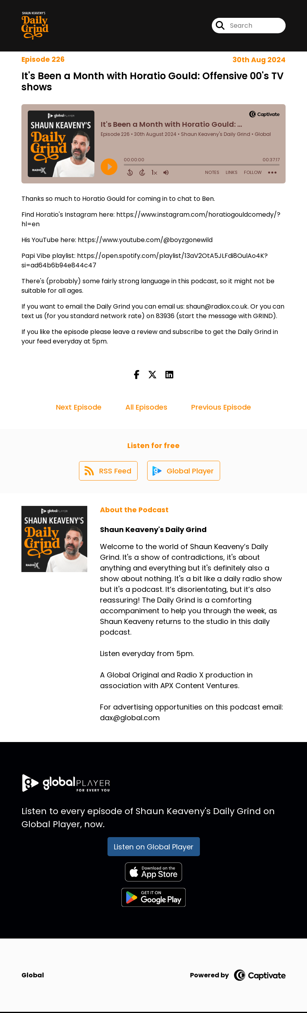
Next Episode (79, 407)
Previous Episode (221, 407)
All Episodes (146, 407)
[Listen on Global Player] (184, 471)
